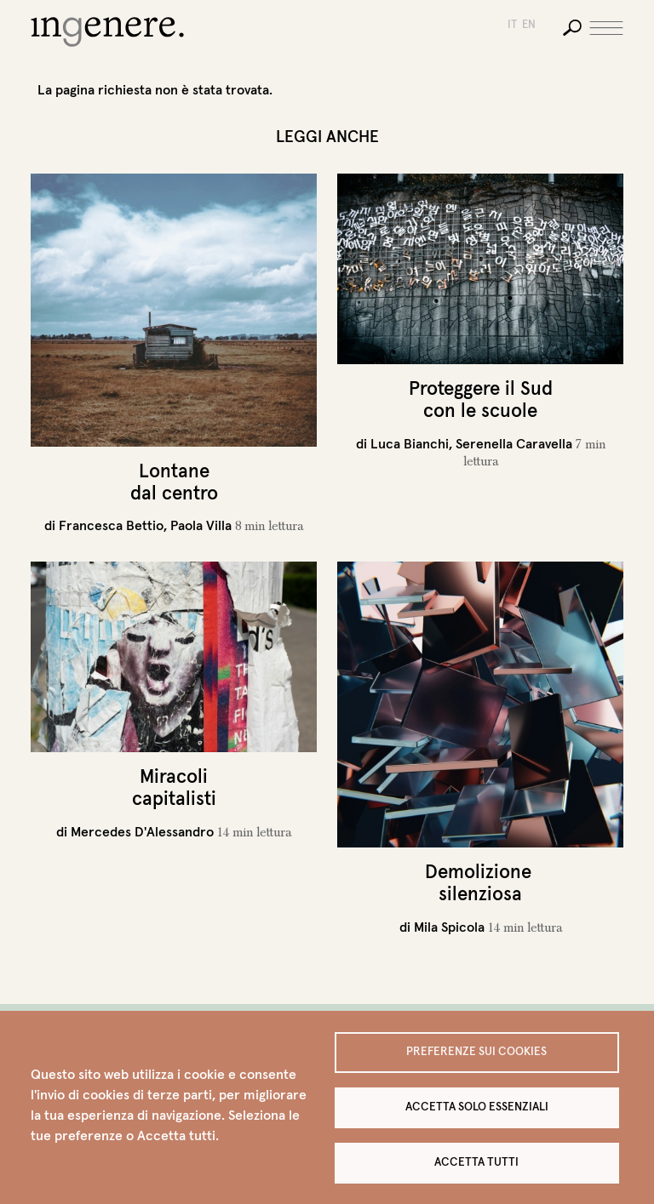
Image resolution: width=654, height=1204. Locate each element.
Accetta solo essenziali (476, 1106)
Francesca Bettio (111, 525)
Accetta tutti (476, 1162)
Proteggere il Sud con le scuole (481, 399)
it (512, 24)
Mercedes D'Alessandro (142, 831)
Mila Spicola (449, 926)
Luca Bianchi (409, 443)
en (529, 24)
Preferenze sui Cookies (476, 1051)
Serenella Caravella (514, 443)
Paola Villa (201, 525)
